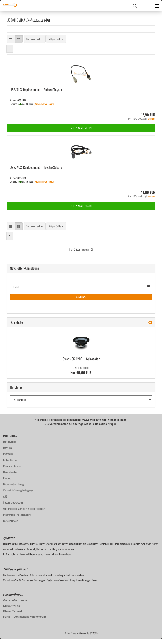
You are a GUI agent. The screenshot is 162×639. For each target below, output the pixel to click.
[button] (11, 39)
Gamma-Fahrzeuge (15, 600)
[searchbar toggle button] (134, 5)
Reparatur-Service (12, 466)
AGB (5, 496)
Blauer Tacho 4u (13, 611)
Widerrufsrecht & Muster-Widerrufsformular (24, 508)
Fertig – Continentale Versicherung (25, 616)
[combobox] (35, 39)
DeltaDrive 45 (11, 605)
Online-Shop (70, 633)
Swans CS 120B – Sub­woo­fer (81, 358)
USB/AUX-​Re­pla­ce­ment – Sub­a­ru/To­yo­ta (36, 89)
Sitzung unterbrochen (13, 502)
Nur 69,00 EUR (81, 370)
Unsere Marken (10, 472)
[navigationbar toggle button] (156, 5)
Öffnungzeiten (9, 441)
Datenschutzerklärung (13, 484)
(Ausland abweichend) (44, 104)
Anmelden (81, 297)
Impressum (8, 454)
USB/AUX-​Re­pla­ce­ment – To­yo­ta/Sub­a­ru (36, 167)
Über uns (7, 447)
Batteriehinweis (10, 521)
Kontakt (7, 478)
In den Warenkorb (81, 128)
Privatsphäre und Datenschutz (17, 515)
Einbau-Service (10, 460)
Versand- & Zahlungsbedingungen (18, 490)
